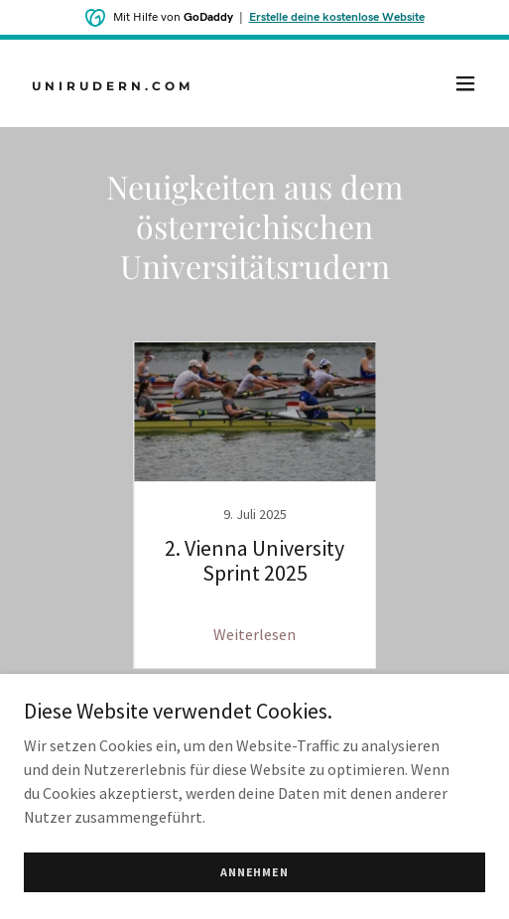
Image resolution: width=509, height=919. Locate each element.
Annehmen (254, 871)
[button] (465, 83)
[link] (185, 84)
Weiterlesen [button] (254, 634)
